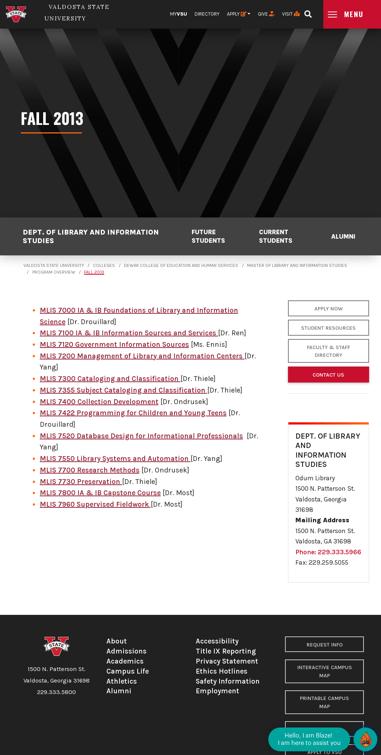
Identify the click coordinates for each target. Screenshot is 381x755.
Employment (217, 690)
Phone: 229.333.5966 (328, 552)
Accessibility (217, 641)
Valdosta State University (53, 265)
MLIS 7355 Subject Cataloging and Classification (123, 390)
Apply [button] (236, 14)
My (178, 14)
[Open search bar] (308, 11)
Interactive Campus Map (324, 671)
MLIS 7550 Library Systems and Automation (115, 458)
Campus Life (127, 671)
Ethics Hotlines (221, 671)
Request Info (325, 645)
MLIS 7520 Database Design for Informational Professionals (141, 436)
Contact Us (328, 375)
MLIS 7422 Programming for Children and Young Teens (133, 413)
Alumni (343, 236)
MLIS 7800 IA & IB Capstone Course (100, 492)
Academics (125, 661)
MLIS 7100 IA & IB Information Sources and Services (129, 333)
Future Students (208, 236)
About (116, 641)
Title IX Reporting (226, 651)
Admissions (126, 651)
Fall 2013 (94, 272)
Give (266, 14)
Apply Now (328, 309)
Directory (207, 14)
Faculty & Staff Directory (328, 351)
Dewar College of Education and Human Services (181, 265)
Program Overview (53, 272)
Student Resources (328, 328)
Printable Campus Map (324, 702)
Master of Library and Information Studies (297, 265)
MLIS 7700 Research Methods (90, 470)
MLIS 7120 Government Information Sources (114, 344)
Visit (291, 14)
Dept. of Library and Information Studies (91, 236)
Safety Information (228, 681)
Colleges (104, 265)
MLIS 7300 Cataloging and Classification (110, 378)
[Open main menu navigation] (352, 14)
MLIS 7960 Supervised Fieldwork (95, 504)
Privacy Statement (227, 661)
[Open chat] (365, 739)
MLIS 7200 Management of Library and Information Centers (142, 356)
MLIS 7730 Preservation (81, 481)
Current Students (275, 236)
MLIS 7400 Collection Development (99, 401)
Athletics (121, 681)
